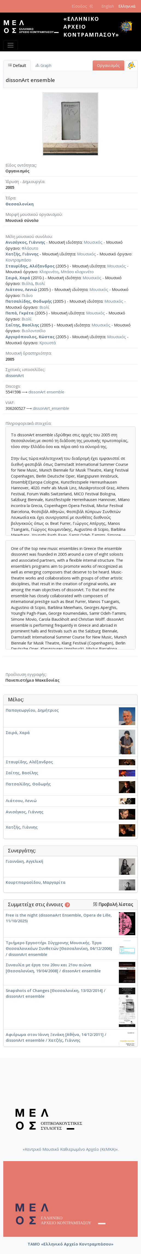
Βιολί (40, 283)
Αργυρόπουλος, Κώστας (30, 336)
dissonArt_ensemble (51, 408)
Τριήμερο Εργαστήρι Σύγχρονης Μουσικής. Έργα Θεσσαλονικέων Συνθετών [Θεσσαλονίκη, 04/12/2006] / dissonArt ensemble (59, 948)
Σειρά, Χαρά (17, 277)
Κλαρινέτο (48, 271)
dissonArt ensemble (46, 392)
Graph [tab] (43, 65)
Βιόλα (27, 283)
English (107, 6)
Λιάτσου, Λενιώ (21, 289)
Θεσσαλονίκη (19, 204)
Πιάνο (27, 295)
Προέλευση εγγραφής (25, 674)
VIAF (9, 402)
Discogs (12, 386)
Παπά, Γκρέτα (19, 313)
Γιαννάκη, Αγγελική (24, 861)
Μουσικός (93, 242)
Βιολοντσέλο (34, 330)
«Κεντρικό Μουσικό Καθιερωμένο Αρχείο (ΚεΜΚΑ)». (71, 1149)
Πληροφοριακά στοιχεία (28, 423)
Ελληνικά (127, 6)
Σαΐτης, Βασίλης (22, 325)
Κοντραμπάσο (18, 260)
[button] (95, 904)
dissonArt (14, 375)
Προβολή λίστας (113, 904)
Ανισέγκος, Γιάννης (25, 242)
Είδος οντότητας (20, 165)
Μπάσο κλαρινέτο (77, 271)
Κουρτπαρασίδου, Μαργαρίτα (36, 882)
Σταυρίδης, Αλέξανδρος (30, 266)
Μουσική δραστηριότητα (28, 353)
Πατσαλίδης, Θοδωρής (28, 301)
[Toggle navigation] (10, 45)
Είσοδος (82, 6)
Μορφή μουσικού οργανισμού (33, 214)
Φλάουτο (30, 248)
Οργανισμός (108, 65)
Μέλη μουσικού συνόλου (28, 236)
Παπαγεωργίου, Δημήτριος (32, 710)
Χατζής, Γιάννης (22, 254)
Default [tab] (17, 65)
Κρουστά (47, 342)
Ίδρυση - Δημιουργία (24, 181)
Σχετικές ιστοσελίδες (25, 369)
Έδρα (10, 198)
